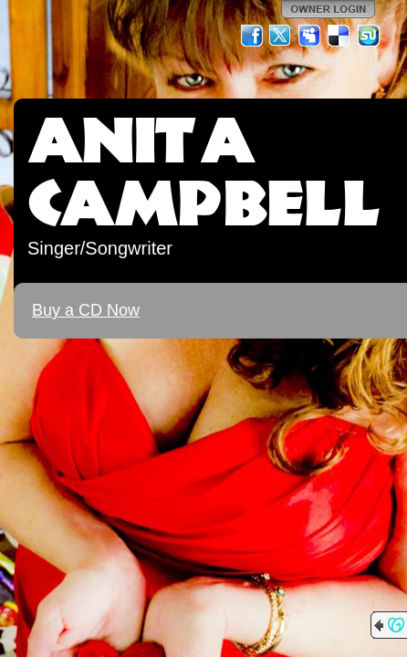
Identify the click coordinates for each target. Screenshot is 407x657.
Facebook (252, 35)
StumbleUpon (368, 35)
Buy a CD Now (86, 310)
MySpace (310, 35)
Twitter (281, 35)
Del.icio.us (339, 35)
